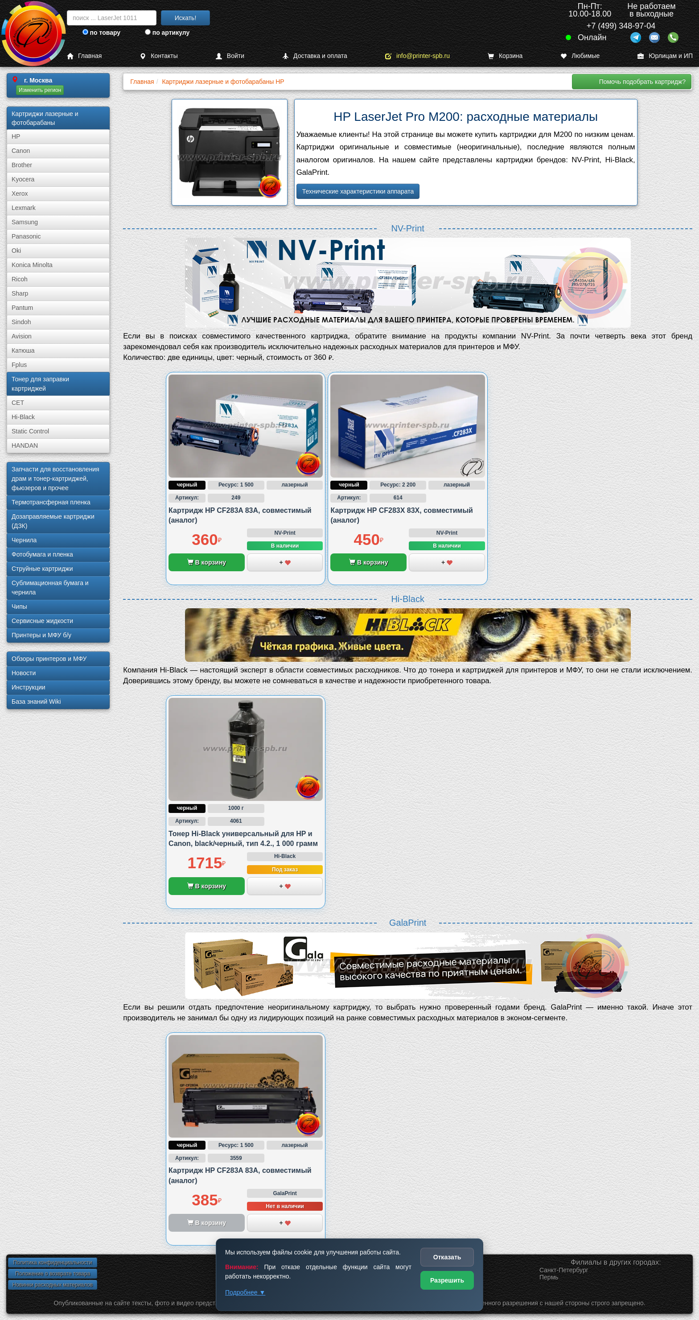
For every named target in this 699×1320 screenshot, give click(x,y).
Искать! (186, 17)
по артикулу (167, 32)
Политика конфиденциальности (52, 1262)
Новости (24, 672)
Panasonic (26, 236)
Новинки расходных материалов (52, 1285)
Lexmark (24, 207)
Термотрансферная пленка (51, 502)
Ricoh (20, 279)
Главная (84, 56)
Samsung (25, 222)
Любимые (580, 56)
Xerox (20, 193)
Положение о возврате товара (52, 1273)
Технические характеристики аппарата (358, 191)
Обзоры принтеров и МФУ (49, 658)
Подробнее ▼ (245, 1292)
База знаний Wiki (36, 701)
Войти (230, 56)
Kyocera (23, 179)
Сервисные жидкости (42, 620)
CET (18, 402)
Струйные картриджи (42, 568)
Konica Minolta (32, 264)
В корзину (206, 562)
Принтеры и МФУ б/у (41, 635)
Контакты (158, 56)
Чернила (24, 540)
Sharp (20, 293)
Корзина (505, 56)
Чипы (19, 606)
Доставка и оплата (314, 56)
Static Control (30, 431)
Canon (21, 150)
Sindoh (21, 322)
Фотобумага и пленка (42, 554)
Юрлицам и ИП (665, 56)
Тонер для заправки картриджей (40, 383)
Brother (22, 165)
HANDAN (25, 445)
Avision (22, 336)
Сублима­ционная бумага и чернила (50, 587)
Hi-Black (23, 417)
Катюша (23, 350)
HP (16, 136)
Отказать (447, 1257)
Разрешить (447, 1280)
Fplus (19, 364)
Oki (16, 250)
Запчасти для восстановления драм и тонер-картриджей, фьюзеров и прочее (55, 478)
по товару (101, 32)
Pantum (22, 307)
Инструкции (28, 687)
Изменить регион (40, 90)
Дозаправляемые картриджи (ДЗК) (53, 521)
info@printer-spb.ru (417, 56)
